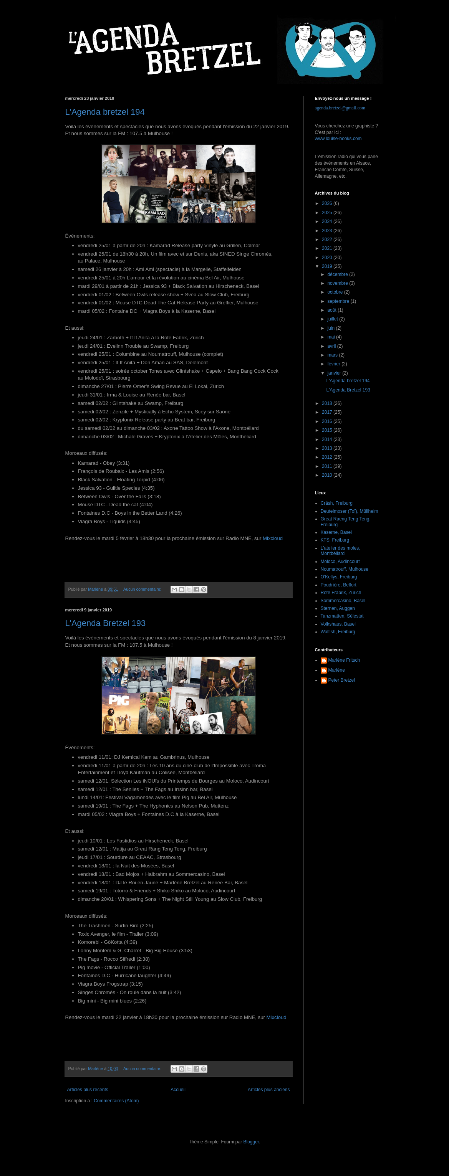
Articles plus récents (87, 1089)
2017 (327, 412)
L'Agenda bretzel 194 (105, 112)
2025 (327, 212)
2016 (327, 421)
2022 (327, 239)
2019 (327, 266)
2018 (327, 403)
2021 (327, 248)
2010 (327, 475)
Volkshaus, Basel (338, 624)
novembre (338, 283)
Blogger (251, 1142)
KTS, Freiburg (335, 540)
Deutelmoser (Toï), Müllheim (349, 511)
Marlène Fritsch (344, 660)
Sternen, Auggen (338, 608)
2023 (327, 230)
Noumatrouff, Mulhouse (345, 569)
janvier (334, 373)
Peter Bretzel (341, 680)
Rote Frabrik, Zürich (341, 592)
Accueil (178, 1089)
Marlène (336, 670)
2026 (327, 203)
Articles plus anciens (269, 1089)
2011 (327, 466)
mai (331, 337)
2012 (327, 457)
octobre (335, 292)
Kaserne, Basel (336, 532)
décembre (338, 274)
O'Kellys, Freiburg (339, 577)
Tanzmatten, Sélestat (342, 616)
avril (332, 346)
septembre (338, 301)
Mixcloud (273, 538)
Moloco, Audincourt (340, 561)
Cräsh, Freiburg (337, 503)
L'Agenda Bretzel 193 (105, 623)
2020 (327, 257)
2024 (327, 221)
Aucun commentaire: (142, 589)
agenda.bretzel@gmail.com (340, 108)
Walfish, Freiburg (338, 631)
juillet (333, 319)
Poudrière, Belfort (338, 585)
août (332, 310)
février (334, 364)
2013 (327, 448)
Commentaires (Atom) (116, 1100)
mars (333, 355)
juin (331, 328)
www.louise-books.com (338, 138)
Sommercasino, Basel (343, 600)
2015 (327, 430)
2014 (327, 439)
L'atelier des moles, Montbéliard (340, 550)
